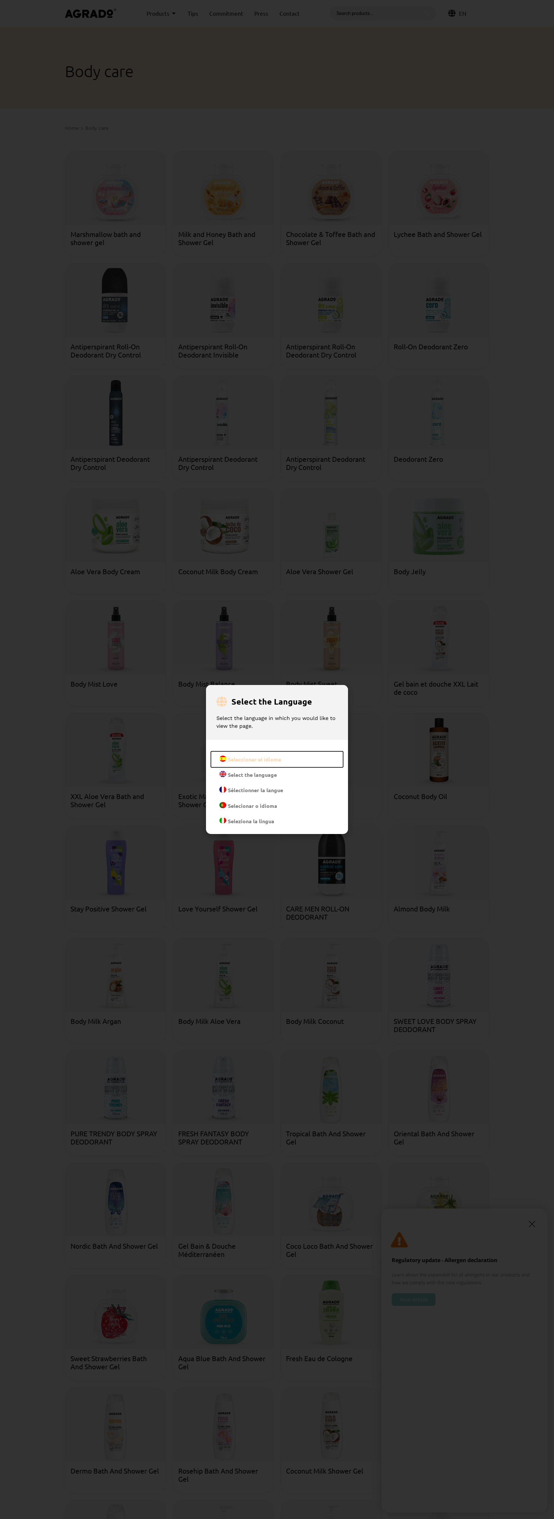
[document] (277, 759)
